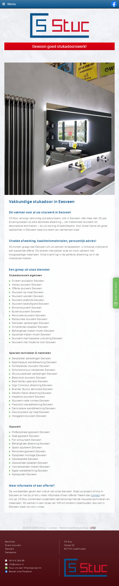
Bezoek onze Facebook (20, 571)
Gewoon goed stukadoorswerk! (59, 46)
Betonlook (10, 541)
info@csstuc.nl (16, 564)
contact (95, 495)
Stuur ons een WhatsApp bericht (25, 567)
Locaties (53, 527)
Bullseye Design (81, 527)
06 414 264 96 (16, 560)
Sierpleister (10, 552)
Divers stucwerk (13, 545)
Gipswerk (9, 548)
